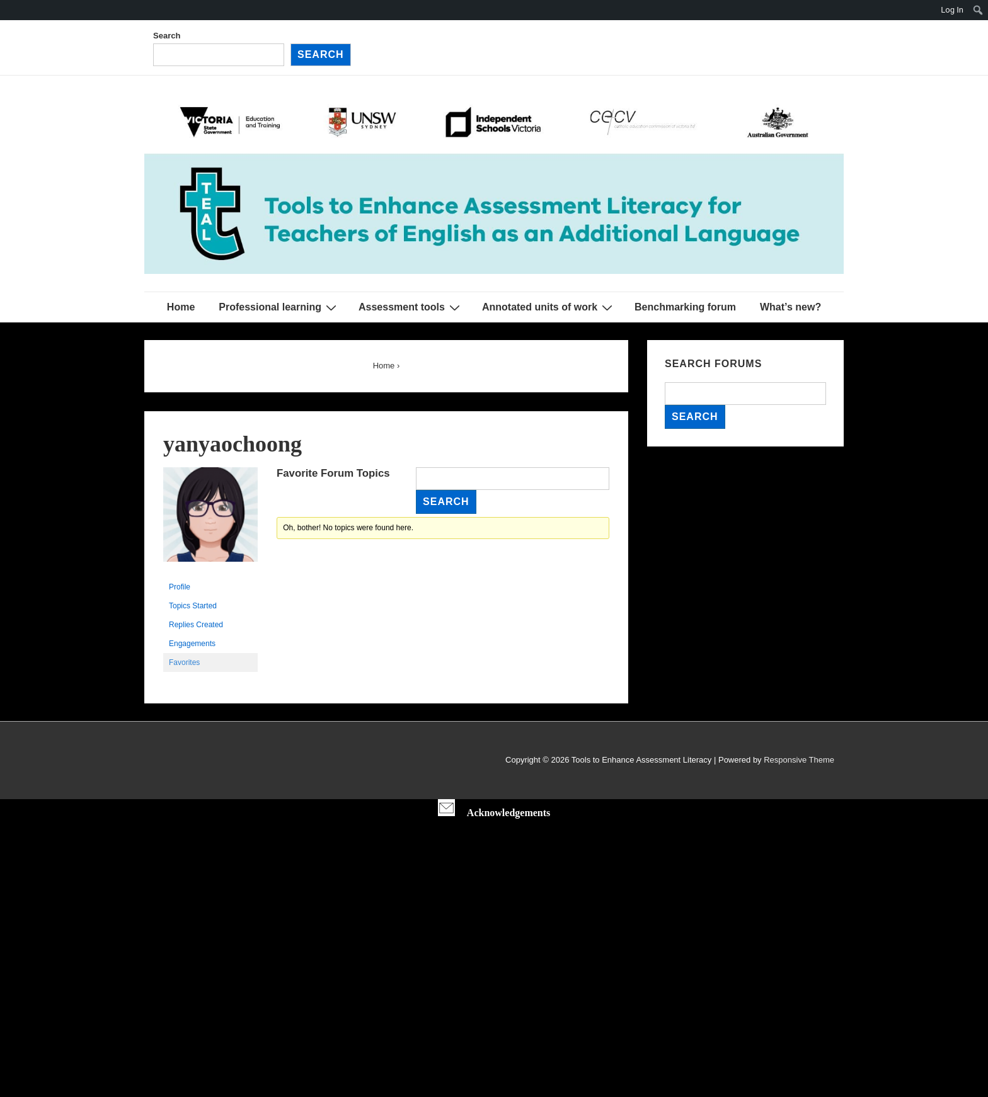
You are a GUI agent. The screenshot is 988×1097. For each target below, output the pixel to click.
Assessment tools (411, 307)
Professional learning (279, 307)
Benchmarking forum (685, 307)
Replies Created (196, 624)
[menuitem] (978, 10)
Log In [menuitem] (952, 9)
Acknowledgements (508, 812)
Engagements (192, 643)
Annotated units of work (549, 307)
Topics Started (193, 605)
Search (166, 35)
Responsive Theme (799, 759)
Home (181, 307)
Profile (179, 587)
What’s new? (790, 307)
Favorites (184, 662)
